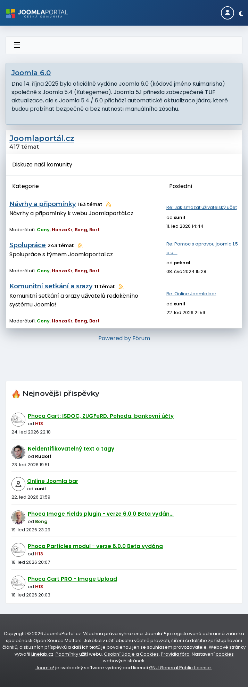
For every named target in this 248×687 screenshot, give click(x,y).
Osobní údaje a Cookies (131, 654)
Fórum (141, 338)
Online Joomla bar (52, 481)
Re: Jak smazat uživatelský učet (201, 207)
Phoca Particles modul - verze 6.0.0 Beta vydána (95, 546)
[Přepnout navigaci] (17, 45)
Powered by (114, 338)
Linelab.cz (42, 654)
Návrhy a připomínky (42, 204)
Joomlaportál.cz (41, 138)
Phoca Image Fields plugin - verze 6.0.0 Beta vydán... (101, 513)
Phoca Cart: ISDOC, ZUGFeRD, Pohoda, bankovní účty (101, 416)
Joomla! (44, 667)
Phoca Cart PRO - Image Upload (72, 579)
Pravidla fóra (175, 654)
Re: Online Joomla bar (191, 293)
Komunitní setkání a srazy (50, 286)
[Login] (227, 12)
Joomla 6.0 (31, 73)
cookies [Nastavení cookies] (225, 654)
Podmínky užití (72, 654)
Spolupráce (27, 245)
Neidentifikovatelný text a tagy (71, 448)
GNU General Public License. (180, 667)
